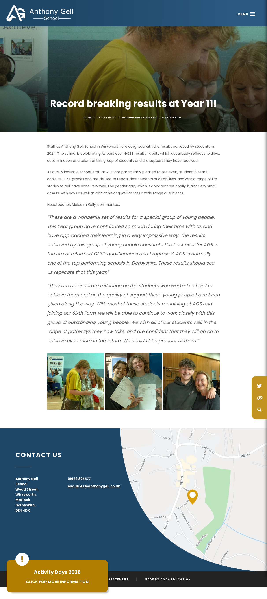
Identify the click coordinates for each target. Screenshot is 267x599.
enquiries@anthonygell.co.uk (94, 486)
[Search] (259, 409)
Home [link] (87, 117)
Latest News (107, 117)
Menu (242, 14)
